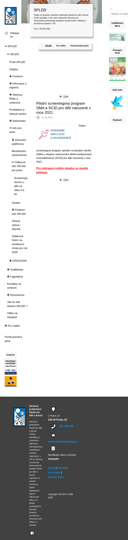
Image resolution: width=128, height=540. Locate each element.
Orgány (13, 69)
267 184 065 (66, 426)
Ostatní (16, 202)
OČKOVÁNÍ (18, 260)
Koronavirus (15, 295)
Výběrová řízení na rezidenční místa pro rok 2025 (19, 244)
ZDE (48, 29)
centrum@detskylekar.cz (62, 441)
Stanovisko (17, 120)
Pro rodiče (12, 325)
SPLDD (11, 46)
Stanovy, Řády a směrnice (16, 98)
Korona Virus (56, 477)
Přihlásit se (14, 33)
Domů (51, 468)
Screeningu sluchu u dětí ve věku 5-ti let (21, 186)
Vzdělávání (15, 269)
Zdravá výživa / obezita (16, 225)
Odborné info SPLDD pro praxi (19, 166)
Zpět (64, 96)
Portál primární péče (79, 46)
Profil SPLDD (17, 62)
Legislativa (15, 276)
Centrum (16, 76)
